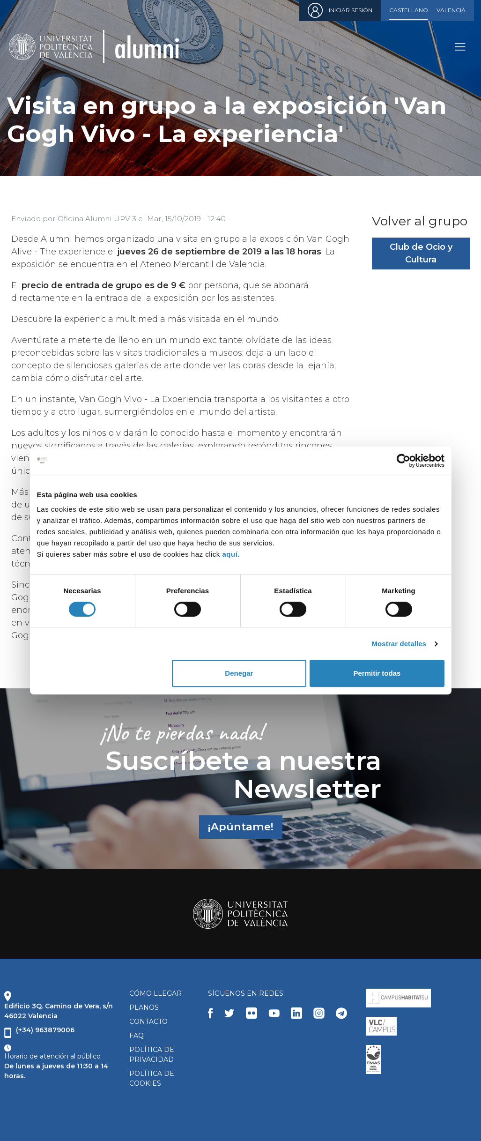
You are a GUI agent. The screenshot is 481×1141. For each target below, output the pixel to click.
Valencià (451, 10)
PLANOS (144, 1007)
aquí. (231, 554)
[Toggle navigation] (460, 46)
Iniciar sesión (350, 10)
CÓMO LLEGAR (155, 993)
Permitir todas (377, 673)
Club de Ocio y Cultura (421, 253)
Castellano (408, 10)
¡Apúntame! (241, 826)
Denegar (239, 673)
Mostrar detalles (398, 644)
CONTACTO (148, 1021)
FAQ (136, 1035)
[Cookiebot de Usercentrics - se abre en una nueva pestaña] (403, 461)
